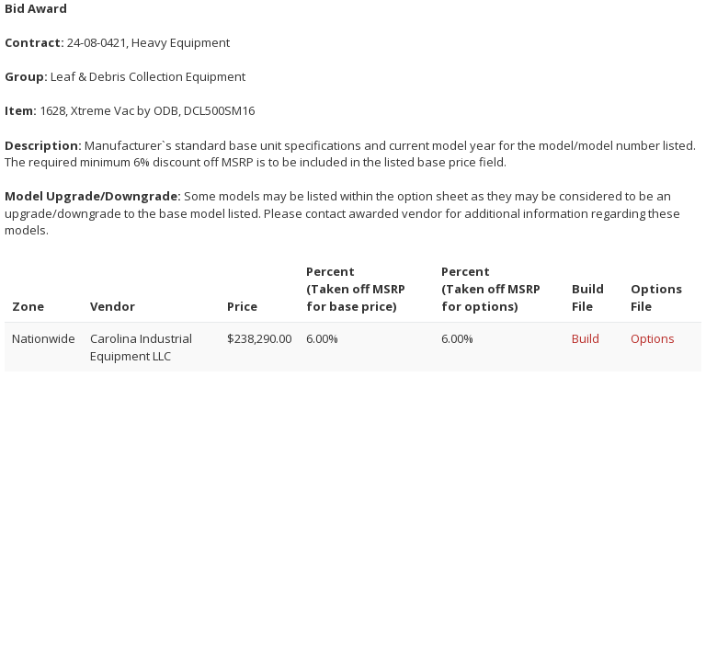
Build (585, 338)
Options (653, 338)
